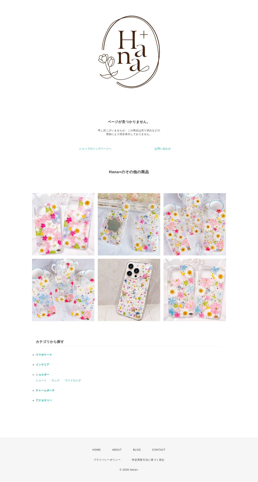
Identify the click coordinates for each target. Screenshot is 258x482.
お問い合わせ (163, 148)
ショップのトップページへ (95, 148)
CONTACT (158, 449)
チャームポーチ (45, 390)
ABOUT (117, 449)
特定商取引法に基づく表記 (148, 459)
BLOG (137, 449)
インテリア (42, 364)
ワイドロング (73, 380)
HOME (97, 449)
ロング (56, 380)
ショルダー (42, 374)
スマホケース (44, 354)
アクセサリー (44, 400)
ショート (41, 380)
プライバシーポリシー (107, 459)
